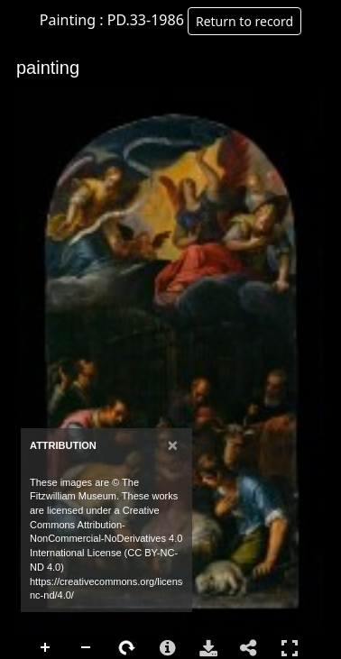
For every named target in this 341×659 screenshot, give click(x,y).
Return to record (244, 21)
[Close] (173, 445)
